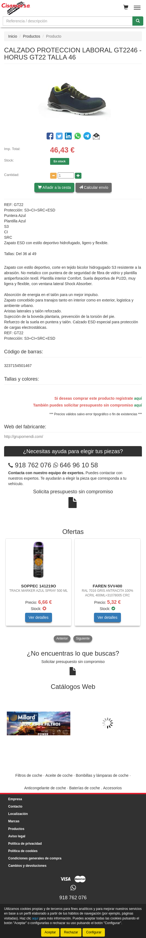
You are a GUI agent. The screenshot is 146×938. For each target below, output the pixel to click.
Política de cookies (23, 851)
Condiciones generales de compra (34, 858)
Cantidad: (11, 175)
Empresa (15, 799)
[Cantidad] (66, 175)
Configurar (93, 932)
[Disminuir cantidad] (53, 176)
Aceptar (50, 932)
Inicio (12, 36)
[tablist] (73, 590)
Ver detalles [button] (38, 617)
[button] (96, 137)
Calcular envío (93, 187)
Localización (18, 814)
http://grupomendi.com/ (23, 436)
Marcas (13, 821)
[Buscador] (68, 21)
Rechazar (71, 932)
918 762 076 (33, 465)
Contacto (15, 806)
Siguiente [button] (83, 638)
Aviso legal (16, 836)
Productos (31, 36)
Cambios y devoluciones (27, 866)
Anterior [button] (62, 638)
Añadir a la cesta (54, 187)
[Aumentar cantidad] (78, 176)
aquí (138, 398)
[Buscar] (137, 21)
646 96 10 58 (75, 465)
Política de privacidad (25, 844)
